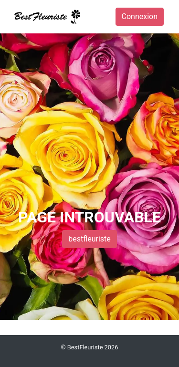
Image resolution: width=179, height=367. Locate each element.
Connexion (140, 16)
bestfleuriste (89, 238)
